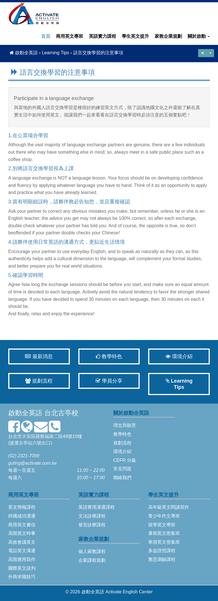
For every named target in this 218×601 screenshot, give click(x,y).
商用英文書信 (21, 524)
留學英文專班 (161, 524)
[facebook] (14, 429)
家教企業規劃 (168, 36)
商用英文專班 (69, 36)
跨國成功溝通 (21, 516)
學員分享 (109, 381)
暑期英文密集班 (164, 533)
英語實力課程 (102, 36)
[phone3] (54, 429)
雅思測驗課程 (161, 559)
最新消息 (39, 356)
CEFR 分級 (124, 460)
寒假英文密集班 (164, 542)
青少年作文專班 (164, 516)
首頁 (45, 36)
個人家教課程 (92, 551)
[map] (27, 429)
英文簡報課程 (21, 507)
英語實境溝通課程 (96, 507)
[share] (210, 53)
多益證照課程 (161, 550)
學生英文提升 (135, 36)
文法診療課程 (92, 516)
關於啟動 (199, 36)
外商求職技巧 (21, 576)
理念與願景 (124, 425)
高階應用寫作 (21, 559)
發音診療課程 (92, 524)
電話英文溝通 (21, 550)
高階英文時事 (21, 533)
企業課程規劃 (92, 560)
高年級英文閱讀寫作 (168, 507)
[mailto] (41, 429)
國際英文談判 (21, 568)
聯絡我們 (122, 477)
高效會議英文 (21, 542)
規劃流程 (39, 381)
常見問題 (122, 468)
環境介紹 (178, 356)
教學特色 (109, 356)
